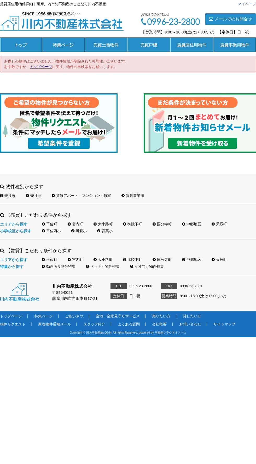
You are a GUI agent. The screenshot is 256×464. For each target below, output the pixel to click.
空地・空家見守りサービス (118, 316)
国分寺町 (162, 224)
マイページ (247, 4)
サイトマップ (224, 324)
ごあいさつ (74, 316)
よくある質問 (129, 324)
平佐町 (49, 224)
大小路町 (103, 224)
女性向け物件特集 (147, 266)
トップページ (21, 44)
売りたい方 (161, 316)
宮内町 (75, 224)
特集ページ (63, 44)
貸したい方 (192, 316)
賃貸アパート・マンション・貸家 (81, 195)
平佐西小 (51, 231)
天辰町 (219, 224)
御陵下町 (132, 224)
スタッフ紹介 (94, 324)
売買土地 (106, 44)
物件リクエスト (13, 324)
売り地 (33, 195)
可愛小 (79, 231)
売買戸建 (148, 44)
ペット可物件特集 (103, 266)
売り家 (7, 195)
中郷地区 (191, 224)
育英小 (105, 231)
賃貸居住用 (191, 44)
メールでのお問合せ (230, 19)
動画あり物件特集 (58, 266)
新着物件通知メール (54, 324)
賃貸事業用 (234, 44)
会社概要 (159, 324)
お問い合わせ (190, 324)
